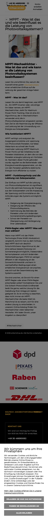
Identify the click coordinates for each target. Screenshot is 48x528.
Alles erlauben (24, 513)
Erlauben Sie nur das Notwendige (24, 499)
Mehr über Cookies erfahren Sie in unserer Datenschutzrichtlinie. (23, 492)
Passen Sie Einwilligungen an (24, 506)
